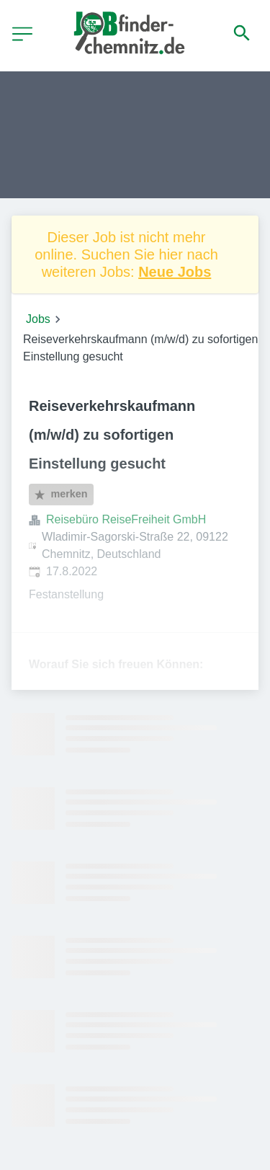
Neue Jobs (174, 272)
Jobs (38, 319)
